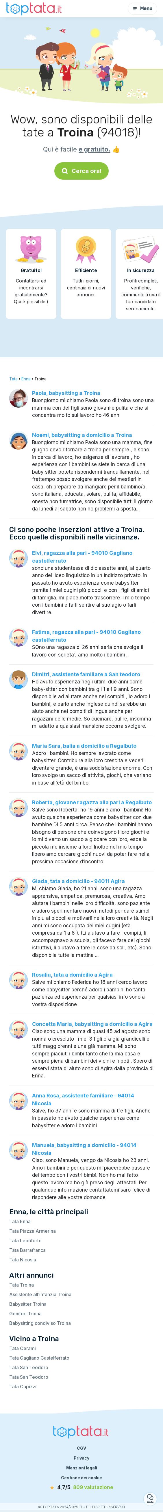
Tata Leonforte (25, 1240)
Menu (142, 8)
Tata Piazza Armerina (32, 1231)
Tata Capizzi (22, 1386)
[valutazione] (81, 1487)
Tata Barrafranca (27, 1250)
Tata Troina (21, 1285)
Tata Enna (20, 1221)
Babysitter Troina (28, 1304)
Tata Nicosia (22, 1260)
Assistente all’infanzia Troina (40, 1294)
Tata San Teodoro (28, 1367)
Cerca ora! (81, 170)
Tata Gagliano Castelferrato (39, 1358)
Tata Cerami (22, 1348)
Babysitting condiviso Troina (40, 1323)
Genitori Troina (25, 1313)
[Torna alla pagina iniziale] (35, 8)
